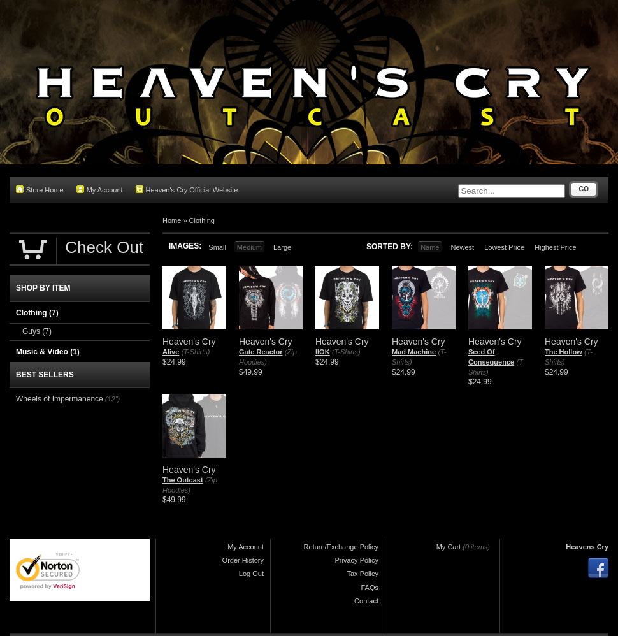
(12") (112, 399)
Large (282, 247)
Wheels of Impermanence (59, 398)
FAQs (369, 587)
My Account (99, 189)
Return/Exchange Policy (341, 547)
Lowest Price (504, 247)
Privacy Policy (356, 560)
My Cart (448, 547)
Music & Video (48, 351)
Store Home (40, 189)
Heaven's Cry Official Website (187, 189)
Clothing (202, 220)
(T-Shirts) (196, 352)
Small (217, 247)
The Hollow (563, 352)
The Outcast (182, 480)
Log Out (251, 573)
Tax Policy (362, 573)
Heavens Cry (587, 547)
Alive (170, 352)
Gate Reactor (260, 352)
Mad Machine (414, 352)
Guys (37, 331)
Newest (462, 247)
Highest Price (555, 247)
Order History (243, 560)
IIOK (322, 352)
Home (171, 220)
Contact (366, 601)
